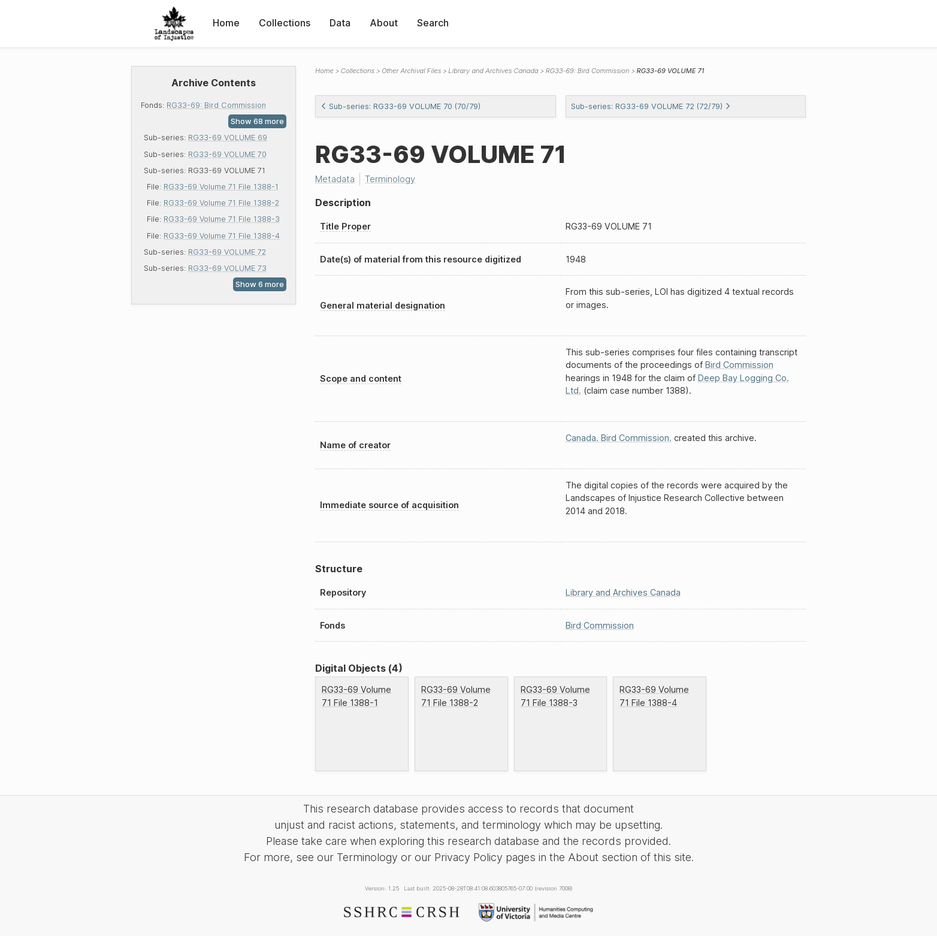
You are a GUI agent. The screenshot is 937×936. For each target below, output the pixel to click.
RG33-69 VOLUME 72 (227, 251)
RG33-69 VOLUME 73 (227, 268)
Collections (284, 23)
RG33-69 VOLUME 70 (227, 154)
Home (226, 23)
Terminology (390, 179)
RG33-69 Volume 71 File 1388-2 (221, 202)
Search (433, 23)
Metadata (335, 179)
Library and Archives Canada (493, 71)
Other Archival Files (411, 71)
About (384, 23)
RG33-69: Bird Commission (216, 105)
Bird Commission (739, 365)
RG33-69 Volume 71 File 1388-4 (222, 235)
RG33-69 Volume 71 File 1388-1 (221, 186)
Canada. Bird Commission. (619, 438)
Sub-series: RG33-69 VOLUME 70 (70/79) (400, 106)
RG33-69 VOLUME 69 (227, 137)
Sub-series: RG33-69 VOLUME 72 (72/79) (651, 106)
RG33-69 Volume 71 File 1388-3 (222, 219)
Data (340, 23)
